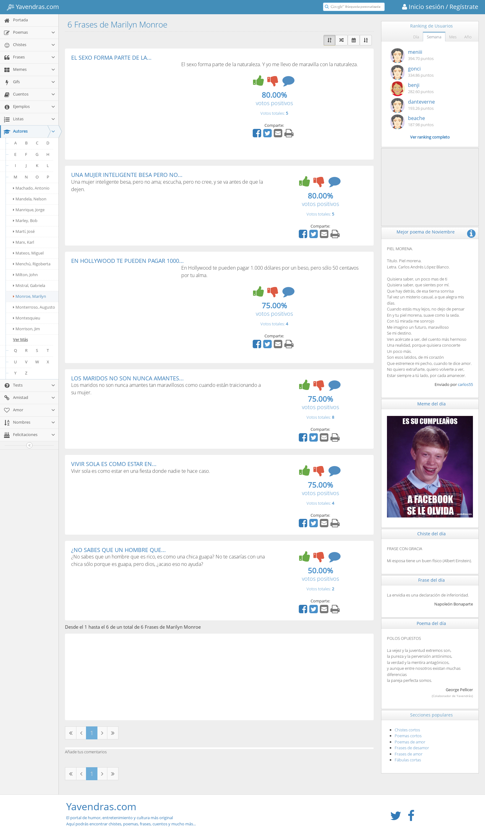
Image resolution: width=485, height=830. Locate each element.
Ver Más (20, 339)
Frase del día (431, 580)
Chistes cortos (407, 730)
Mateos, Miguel (28, 253)
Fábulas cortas (408, 760)
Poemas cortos (408, 735)
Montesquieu (26, 318)
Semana (434, 37)
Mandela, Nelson (29, 199)
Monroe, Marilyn (29, 296)
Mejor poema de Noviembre (426, 232)
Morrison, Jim (26, 329)
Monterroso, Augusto (34, 307)
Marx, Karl (23, 242)
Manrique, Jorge (29, 209)
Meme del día (431, 404)
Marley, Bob (25, 220)
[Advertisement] (123, 107)
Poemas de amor (410, 742)
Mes (453, 37)
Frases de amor (409, 754)
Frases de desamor (412, 748)
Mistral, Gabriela (29, 285)
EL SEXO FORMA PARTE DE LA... (111, 57)
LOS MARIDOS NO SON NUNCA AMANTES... (127, 378)
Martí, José (24, 231)
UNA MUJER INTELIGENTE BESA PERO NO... (126, 174)
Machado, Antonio (31, 188)
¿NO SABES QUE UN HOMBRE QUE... (118, 550)
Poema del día (431, 623)
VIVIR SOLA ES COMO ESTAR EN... (114, 464)
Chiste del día (431, 534)
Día (416, 37)
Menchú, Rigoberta (31, 264)
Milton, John (25, 274)
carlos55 (465, 384)
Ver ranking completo (430, 137)
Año (468, 37)
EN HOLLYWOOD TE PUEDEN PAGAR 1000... (127, 260)
